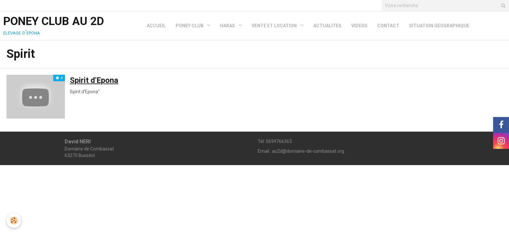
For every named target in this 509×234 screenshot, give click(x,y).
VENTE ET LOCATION (275, 25)
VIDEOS (359, 25)
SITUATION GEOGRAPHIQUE (439, 25)
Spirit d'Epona (94, 80)
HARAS (228, 25)
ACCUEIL (156, 25)
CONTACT (388, 25)
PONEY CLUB (190, 25)
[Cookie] (13, 220)
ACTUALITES (327, 25)
